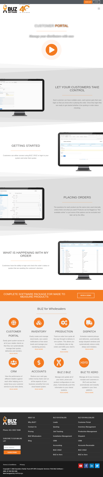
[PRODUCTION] (64, 322)
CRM (14, 371)
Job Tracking (58, 431)
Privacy (22, 464)
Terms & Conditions (9, 464)
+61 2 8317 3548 (12, 430)
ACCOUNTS (39, 371)
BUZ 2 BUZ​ (64, 372)
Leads (55, 422)
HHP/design (19, 473)
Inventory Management (87, 427)
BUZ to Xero (57, 454)
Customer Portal (84, 422)
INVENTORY (38, 331)
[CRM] (13, 362)
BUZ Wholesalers (34, 436)
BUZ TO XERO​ (89, 372)
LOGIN (96, 2)
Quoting (56, 427)
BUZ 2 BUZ (57, 450)
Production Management (87, 431)
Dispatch (81, 436)
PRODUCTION (64, 331)
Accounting (57, 445)
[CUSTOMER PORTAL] (13, 322)
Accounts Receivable (86, 445)
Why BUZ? (32, 422)
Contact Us (32, 427)
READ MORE (14, 353)
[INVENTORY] (39, 322)
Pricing (30, 431)
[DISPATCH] (89, 322)
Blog (30, 441)
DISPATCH (89, 331)
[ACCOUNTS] (39, 362)
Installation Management (62, 436)
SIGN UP (88, 2)
